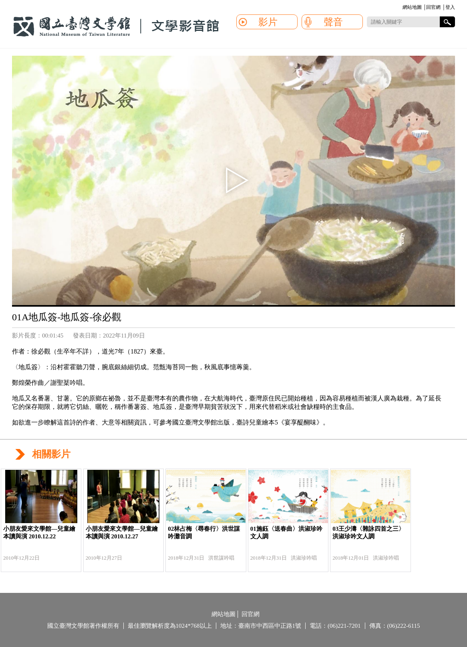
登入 (450, 7)
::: (401, 8)
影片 (268, 22)
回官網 (433, 7)
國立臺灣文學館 (116, 26)
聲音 (333, 22)
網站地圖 (412, 7)
